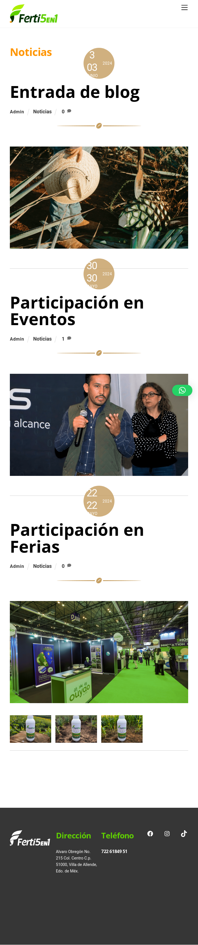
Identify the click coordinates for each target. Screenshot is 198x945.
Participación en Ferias (77, 537)
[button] (182, 390)
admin (17, 111)
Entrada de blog (75, 91)
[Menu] (184, 7)
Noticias (42, 111)
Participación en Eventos (77, 310)
